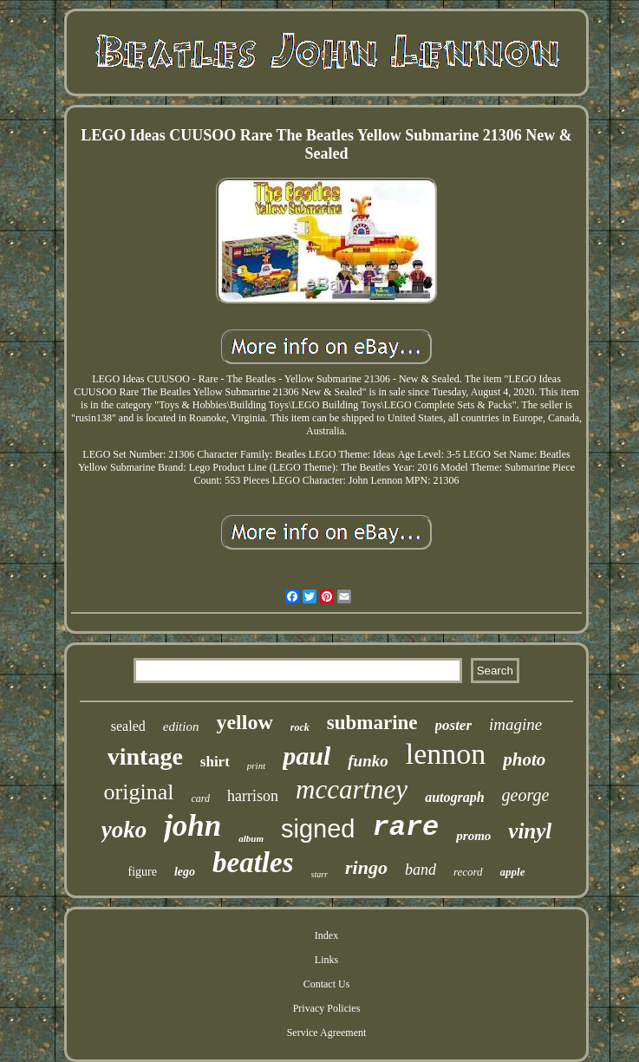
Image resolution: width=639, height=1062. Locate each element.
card (200, 798)
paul (306, 755)
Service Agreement (327, 1032)
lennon (446, 754)
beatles (252, 862)
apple (512, 871)
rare (406, 827)
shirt (215, 761)
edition (181, 726)
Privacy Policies (327, 1008)
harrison (252, 796)
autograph (454, 797)
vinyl (529, 831)
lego (184, 871)
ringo (366, 867)
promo (473, 836)
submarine (372, 722)
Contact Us (326, 984)
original (139, 792)
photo (524, 759)
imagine (515, 724)
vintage (145, 756)
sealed (128, 726)
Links (326, 960)
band (420, 869)
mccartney (352, 789)
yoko (124, 830)
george (526, 795)
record (468, 871)
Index (326, 935)
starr (319, 874)
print (256, 765)
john (192, 826)
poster (454, 725)
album (251, 838)
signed (318, 829)
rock (300, 727)
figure (142, 871)
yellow (244, 722)
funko (368, 761)
